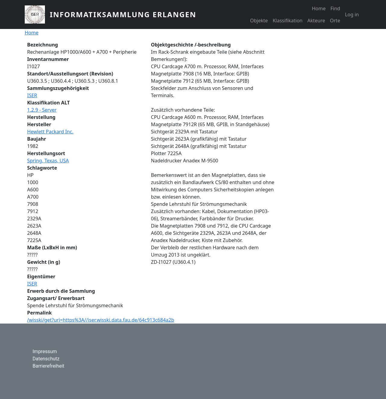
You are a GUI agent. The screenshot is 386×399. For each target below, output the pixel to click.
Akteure (316, 20)
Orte (335, 20)
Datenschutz (46, 359)
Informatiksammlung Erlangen (123, 14)
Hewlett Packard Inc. (50, 131)
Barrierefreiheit (48, 366)
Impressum (45, 351)
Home (319, 8)
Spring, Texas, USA (48, 160)
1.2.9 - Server (42, 110)
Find (335, 8)
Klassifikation (287, 20)
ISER (32, 95)
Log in (352, 14)
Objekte (259, 20)
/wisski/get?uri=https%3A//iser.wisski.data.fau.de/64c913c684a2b (100, 320)
